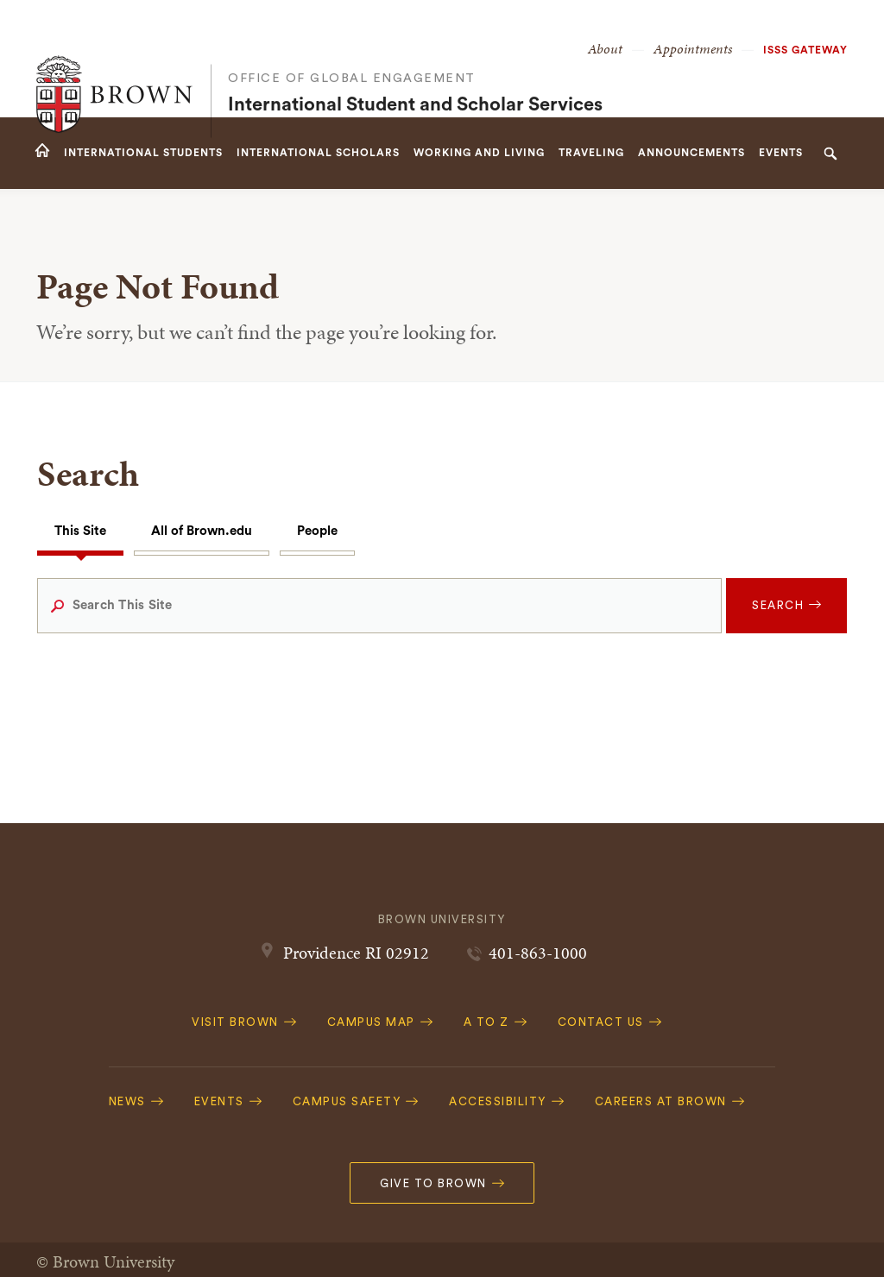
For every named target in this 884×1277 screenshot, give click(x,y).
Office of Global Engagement (352, 43)
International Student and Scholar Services (415, 69)
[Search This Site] (380, 605)
